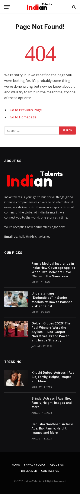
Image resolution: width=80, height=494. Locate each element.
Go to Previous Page (26, 110)
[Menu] (7, 7)
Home (16, 464)
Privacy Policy (35, 464)
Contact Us (50, 471)
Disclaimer (29, 471)
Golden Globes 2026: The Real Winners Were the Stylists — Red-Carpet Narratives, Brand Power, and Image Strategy (51, 331)
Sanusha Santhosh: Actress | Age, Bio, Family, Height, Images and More (54, 428)
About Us (57, 464)
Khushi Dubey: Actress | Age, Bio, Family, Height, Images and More (53, 377)
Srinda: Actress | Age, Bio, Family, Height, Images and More (52, 403)
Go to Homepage (23, 117)
